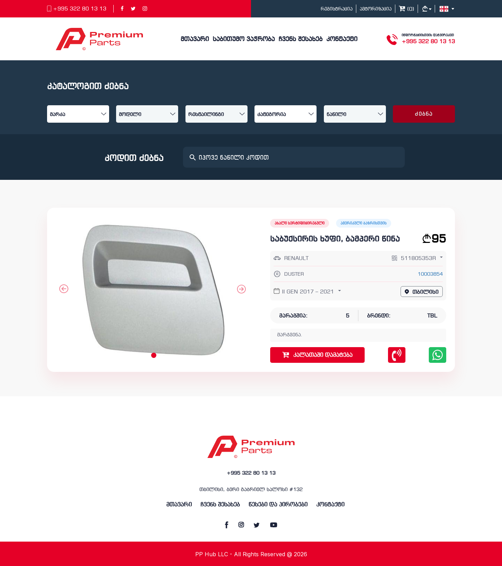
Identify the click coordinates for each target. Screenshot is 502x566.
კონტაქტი (341, 39)
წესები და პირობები (278, 505)
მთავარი (195, 39)
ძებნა (424, 114)
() (406, 9)
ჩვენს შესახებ (300, 39)
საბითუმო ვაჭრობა (244, 39)
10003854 (430, 274)
